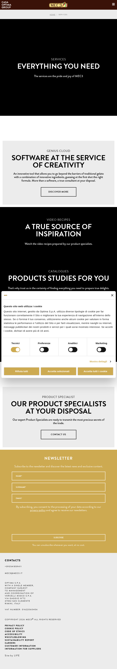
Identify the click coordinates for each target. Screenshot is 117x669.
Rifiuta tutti (21, 371)
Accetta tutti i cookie (95, 371)
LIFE (17, 655)
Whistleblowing (15, 637)
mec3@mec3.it (14, 573)
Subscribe (59, 537)
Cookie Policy (14, 628)
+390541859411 (13, 566)
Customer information (20, 645)
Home (52, 14)
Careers (10, 643)
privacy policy (38, 510)
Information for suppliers (23, 648)
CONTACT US (58, 434)
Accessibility (13, 634)
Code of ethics (15, 631)
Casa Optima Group (7, 5)
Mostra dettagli (98, 361)
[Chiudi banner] (112, 295)
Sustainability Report (19, 640)
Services (63, 14)
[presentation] (51, 524)
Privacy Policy (14, 625)
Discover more (58, 191)
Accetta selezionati (58, 371)
